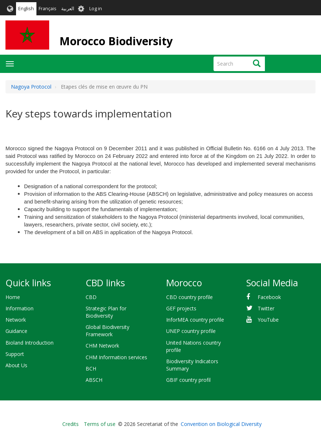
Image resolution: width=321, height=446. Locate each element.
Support (14, 353)
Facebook (269, 297)
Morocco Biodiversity (116, 41)
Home (12, 297)
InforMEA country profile (195, 319)
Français (47, 8)
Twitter (266, 308)
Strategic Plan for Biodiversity (106, 312)
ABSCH (94, 379)
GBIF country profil (188, 379)
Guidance (16, 330)
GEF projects (181, 308)
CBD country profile (189, 297)
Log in (95, 8)
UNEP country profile (191, 330)
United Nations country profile (193, 346)
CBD (91, 297)
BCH (91, 368)
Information (19, 308)
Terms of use (100, 423)
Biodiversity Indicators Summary (192, 365)
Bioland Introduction (29, 342)
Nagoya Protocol (31, 86)
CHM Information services (116, 357)
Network (15, 319)
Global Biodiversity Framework (107, 330)
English (26, 8)
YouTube (268, 319)
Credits (70, 423)
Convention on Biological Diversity (221, 423)
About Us (16, 365)
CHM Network (102, 345)
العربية (67, 8)
